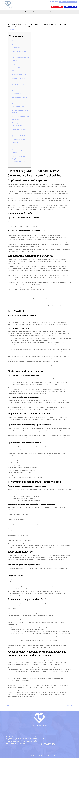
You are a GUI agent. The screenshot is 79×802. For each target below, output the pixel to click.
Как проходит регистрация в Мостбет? (18, 67)
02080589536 (52, 2)
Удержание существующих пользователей (18, 58)
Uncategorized (12, 29)
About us (25, 12)
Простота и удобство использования (18, 108)
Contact (61, 12)
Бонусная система (20, 186)
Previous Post (10, 748)
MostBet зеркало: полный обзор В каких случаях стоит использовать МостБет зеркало (20, 202)
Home (17, 12)
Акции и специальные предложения (17, 180)
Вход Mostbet (18, 74)
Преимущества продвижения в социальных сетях (20, 153)
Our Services (50, 12)
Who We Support (37, 12)
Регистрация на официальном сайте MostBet (20, 144)
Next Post (69, 748)
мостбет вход (22, 655)
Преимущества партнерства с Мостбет (18, 135)
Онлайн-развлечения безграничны (17, 99)
